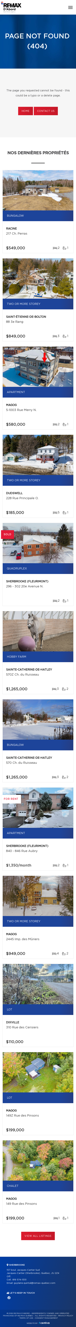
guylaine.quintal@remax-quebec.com (34, 1283)
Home (26, 111)
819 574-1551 (19, 1280)
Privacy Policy (65, 1316)
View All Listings (38, 1236)
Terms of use (26, 1318)
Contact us (45, 111)
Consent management (46, 1318)
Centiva (44, 1323)
